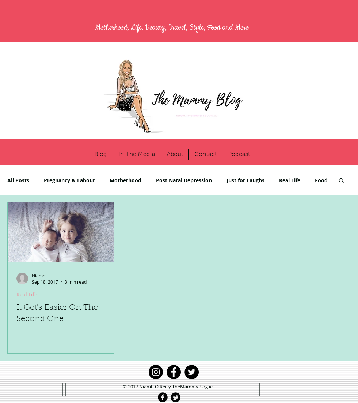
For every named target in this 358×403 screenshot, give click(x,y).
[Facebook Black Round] (163, 397)
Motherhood (125, 180)
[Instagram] (156, 372)
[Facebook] (174, 372)
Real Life (289, 180)
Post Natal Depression (184, 180)
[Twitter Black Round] (175, 397)
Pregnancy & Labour (69, 180)
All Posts (18, 180)
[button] (341, 181)
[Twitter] (191, 372)
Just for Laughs (245, 180)
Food (321, 180)
